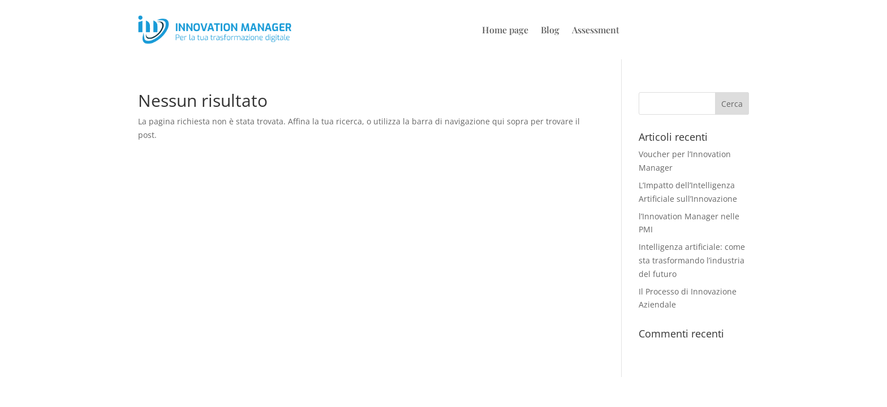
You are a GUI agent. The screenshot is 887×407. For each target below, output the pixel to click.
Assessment (595, 31)
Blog (550, 31)
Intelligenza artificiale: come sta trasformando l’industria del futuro (692, 260)
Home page (505, 31)
